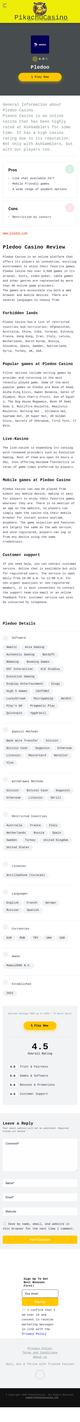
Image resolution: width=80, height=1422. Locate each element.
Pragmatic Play (42, 706)
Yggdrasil (38, 713)
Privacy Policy (34, 1331)
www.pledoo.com (15, 233)
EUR (9, 936)
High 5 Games (16, 691)
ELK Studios (50, 669)
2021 (9, 990)
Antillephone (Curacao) (25, 874)
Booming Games (38, 662)
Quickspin (14, 713)
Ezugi (55, 684)
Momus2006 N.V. (18, 963)
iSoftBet (42, 691)
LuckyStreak (16, 698)
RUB (22, 936)
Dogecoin (42, 748)
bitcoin (52, 740)
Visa (9, 762)
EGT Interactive (19, 669)
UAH (49, 936)
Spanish (33, 908)
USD (62, 936)
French (32, 901)
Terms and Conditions (40, 1349)
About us (40, 1354)
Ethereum (65, 748)
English (12, 901)
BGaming (12, 662)
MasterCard (37, 755)
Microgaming (43, 698)
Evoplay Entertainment (24, 684)
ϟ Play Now (40, 77)
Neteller (61, 755)
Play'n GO (14, 706)
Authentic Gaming (20, 654)
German (50, 901)
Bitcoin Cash (16, 748)
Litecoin (13, 755)
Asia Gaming (34, 647)
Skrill (56, 797)
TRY (35, 936)
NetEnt (66, 698)
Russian (12, 908)
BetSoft (49, 654)
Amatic (11, 647)
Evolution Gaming (20, 676)
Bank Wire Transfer (22, 740)
